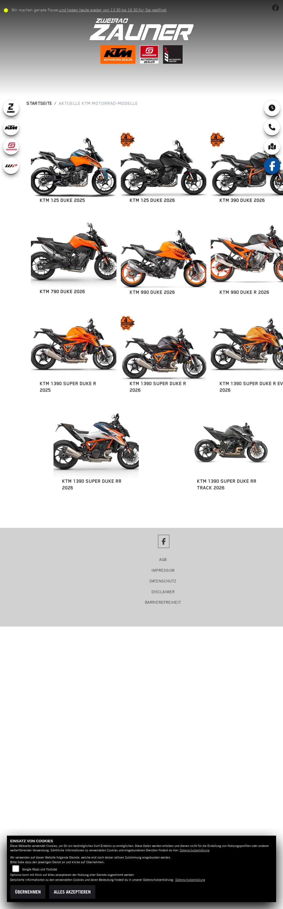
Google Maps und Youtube (39, 869)
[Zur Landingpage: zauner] (11, 108)
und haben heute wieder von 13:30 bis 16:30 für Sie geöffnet (114, 10)
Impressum (163, 570)
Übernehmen (28, 892)
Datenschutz (162, 581)
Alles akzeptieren (72, 892)
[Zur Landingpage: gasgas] (11, 146)
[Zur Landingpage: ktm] (11, 127)
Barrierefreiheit (163, 602)
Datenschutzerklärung (195, 850)
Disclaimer (163, 591)
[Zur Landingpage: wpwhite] (11, 165)
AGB (163, 559)
